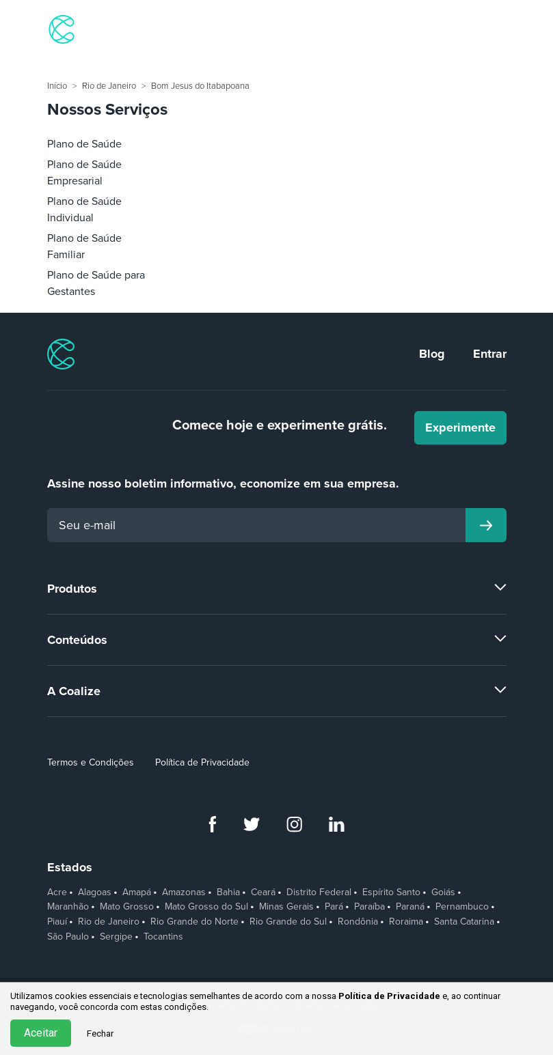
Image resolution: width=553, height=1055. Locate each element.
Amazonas (184, 892)
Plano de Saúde (84, 144)
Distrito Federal (318, 892)
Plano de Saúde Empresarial (84, 173)
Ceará (263, 892)
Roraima (406, 922)
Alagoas (94, 892)
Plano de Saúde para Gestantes (96, 283)
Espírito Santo (391, 892)
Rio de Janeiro (109, 86)
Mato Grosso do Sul (206, 907)
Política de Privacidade (202, 762)
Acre (57, 892)
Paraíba (369, 907)
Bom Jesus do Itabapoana (200, 86)
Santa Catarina (464, 922)
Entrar (490, 353)
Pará (334, 907)
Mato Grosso (127, 907)
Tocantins (163, 937)
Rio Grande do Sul (288, 922)
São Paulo (68, 937)
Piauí (57, 922)
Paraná (410, 907)
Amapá (136, 892)
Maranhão (68, 907)
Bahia (228, 892)
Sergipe (116, 937)
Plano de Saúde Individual (84, 210)
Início (57, 86)
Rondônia (358, 922)
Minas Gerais (286, 907)
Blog (432, 353)
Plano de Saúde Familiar (84, 246)
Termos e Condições (90, 762)
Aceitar (40, 1032)
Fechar (100, 1033)
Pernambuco (462, 907)
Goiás (443, 892)
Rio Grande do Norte (194, 922)
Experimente (460, 427)
